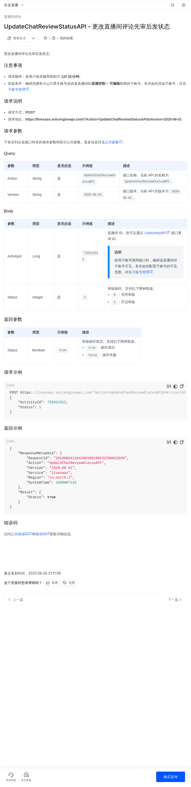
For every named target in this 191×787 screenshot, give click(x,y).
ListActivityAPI (157, 233)
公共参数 (114, 142)
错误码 (43, 534)
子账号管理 (18, 89)
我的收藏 (66, 38)
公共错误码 (21, 534)
